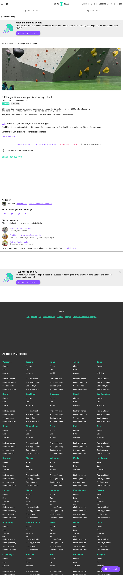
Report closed (68, 144)
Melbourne (54, 458)
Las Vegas (54, 490)
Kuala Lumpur (79, 490)
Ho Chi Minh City (34, 522)
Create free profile (28, 33)
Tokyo (52, 362)
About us (34, 317)
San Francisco (103, 394)
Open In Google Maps (14, 157)
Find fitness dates (9, 389)
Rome (5, 426)
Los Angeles (102, 458)
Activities (5, 373)
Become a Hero (106, 4)
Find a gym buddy (9, 382)
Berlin (52, 554)
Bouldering (15, 104)
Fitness (6, 104)
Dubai (76, 522)
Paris (75, 426)
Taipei (99, 362)
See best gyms (8, 386)
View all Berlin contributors (40, 204)
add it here (71, 248)
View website (9, 136)
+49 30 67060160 (23, 144)
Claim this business (91, 144)
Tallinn (76, 362)
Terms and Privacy (49, 317)
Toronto (29, 362)
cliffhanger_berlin (45, 144)
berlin (4, 43)
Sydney (5, 394)
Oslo (99, 426)
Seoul (76, 394)
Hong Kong (7, 522)
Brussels (30, 554)
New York (6, 458)
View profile (22, 204)
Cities (84, 4)
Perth (52, 426)
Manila (76, 458)
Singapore (54, 394)
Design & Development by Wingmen (85, 317)
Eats (4, 370)
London (6, 490)
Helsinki (53, 522)
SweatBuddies (31, 11)
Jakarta (100, 490)
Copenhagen (8, 554)
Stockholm (31, 394)
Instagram (68, 317)
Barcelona (78, 554)
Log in (119, 4)
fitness (11, 43)
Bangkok (101, 554)
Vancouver (7, 362)
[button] (61, 69)
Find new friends (8, 379)
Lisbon (29, 490)
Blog (93, 4)
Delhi (99, 522)
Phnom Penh (32, 426)
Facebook (60, 317)
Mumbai (29, 458)
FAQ (28, 317)
